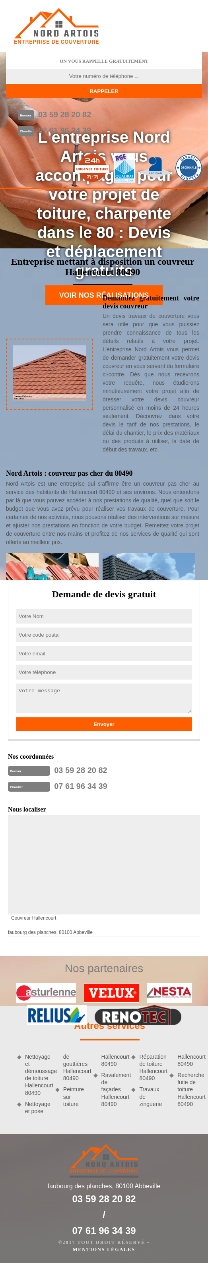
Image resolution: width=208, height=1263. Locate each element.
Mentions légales (104, 1249)
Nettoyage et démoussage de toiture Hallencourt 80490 (37, 1075)
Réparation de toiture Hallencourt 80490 (151, 1068)
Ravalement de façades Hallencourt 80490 (113, 1089)
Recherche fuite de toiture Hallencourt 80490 (189, 1089)
